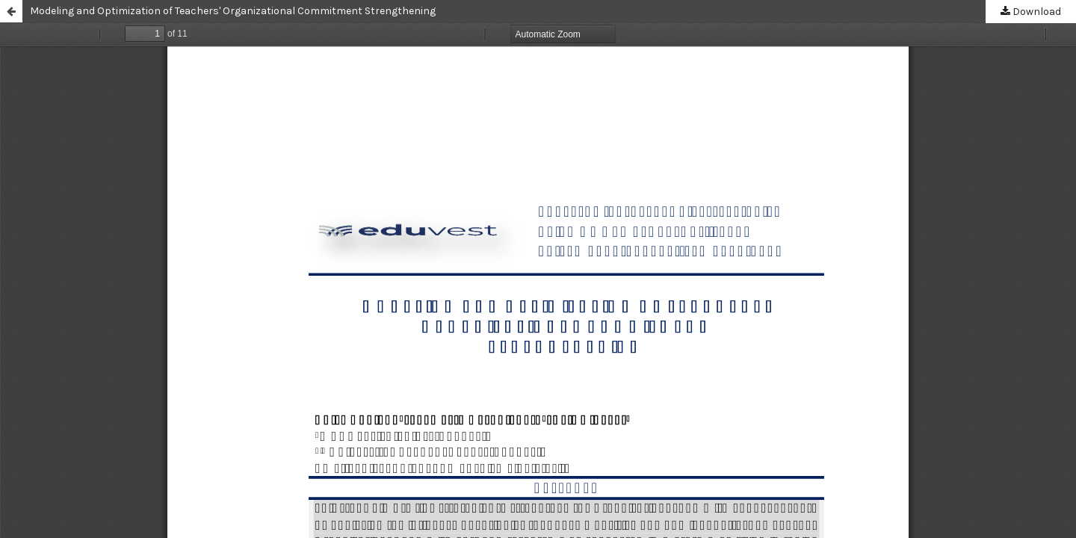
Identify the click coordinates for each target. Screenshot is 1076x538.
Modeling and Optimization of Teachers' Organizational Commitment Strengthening (233, 10)
